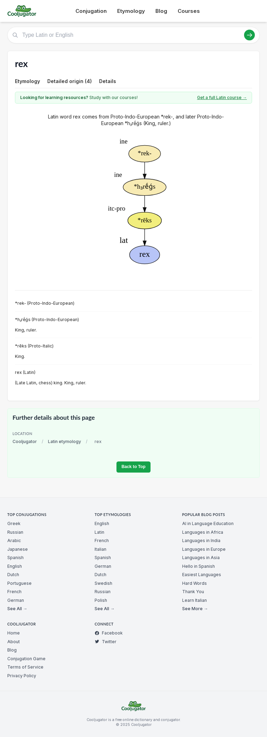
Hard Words (194, 583)
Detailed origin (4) (69, 81)
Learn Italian (194, 600)
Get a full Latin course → (222, 97)
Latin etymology (64, 441)
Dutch (13, 574)
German (15, 600)
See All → (17, 608)
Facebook (109, 633)
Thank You (193, 591)
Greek (14, 523)
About (13, 641)
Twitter (105, 641)
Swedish (103, 583)
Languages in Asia (201, 557)
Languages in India (201, 540)
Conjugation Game (26, 658)
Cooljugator (25, 441)
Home (13, 633)
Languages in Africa (202, 532)
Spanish (15, 557)
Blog (161, 11)
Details (107, 81)
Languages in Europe (204, 549)
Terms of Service (25, 667)
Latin (99, 532)
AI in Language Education (208, 523)
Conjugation (91, 11)
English (14, 566)
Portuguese (19, 583)
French (14, 591)
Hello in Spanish (198, 566)
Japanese (17, 549)
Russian (15, 532)
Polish (101, 600)
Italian (100, 549)
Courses (189, 11)
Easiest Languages (201, 574)
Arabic (14, 540)
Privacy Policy (21, 675)
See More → (195, 608)
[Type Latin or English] (133, 35)
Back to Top (133, 466)
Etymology (131, 11)
